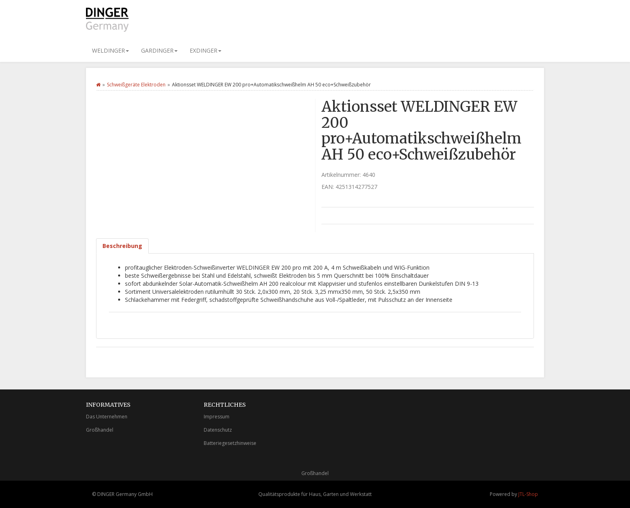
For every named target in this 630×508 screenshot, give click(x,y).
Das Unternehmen (106, 416)
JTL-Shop (528, 494)
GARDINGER (159, 50)
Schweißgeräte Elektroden (136, 84)
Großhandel (99, 429)
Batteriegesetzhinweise (230, 443)
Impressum (216, 416)
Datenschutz (218, 429)
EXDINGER (205, 50)
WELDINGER (110, 50)
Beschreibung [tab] (122, 246)
